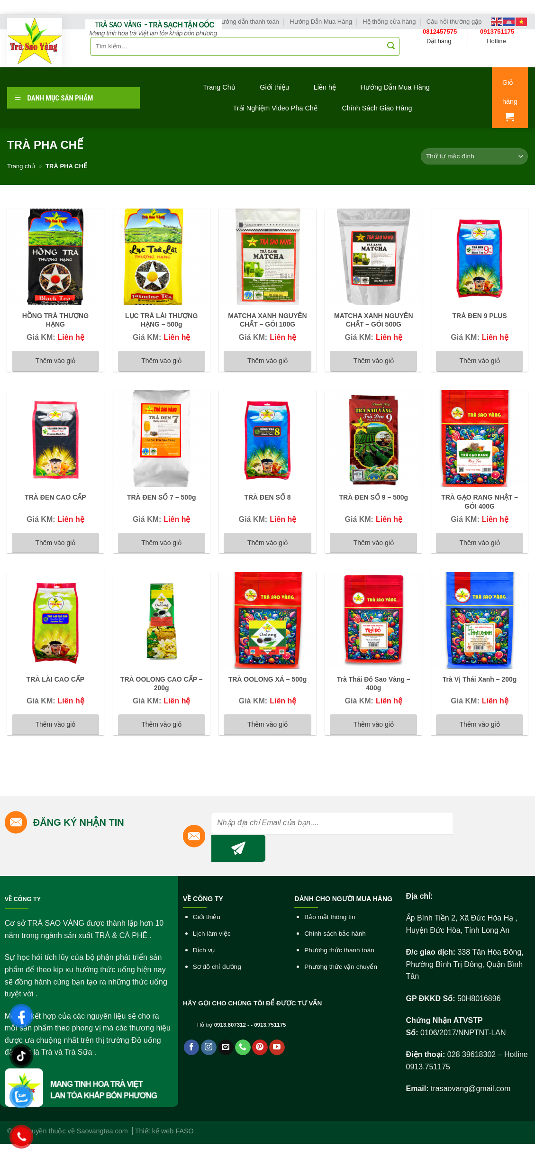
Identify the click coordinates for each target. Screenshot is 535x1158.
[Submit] (391, 46)
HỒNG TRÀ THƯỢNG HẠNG (55, 320)
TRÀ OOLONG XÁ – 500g (267, 679)
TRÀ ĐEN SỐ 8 (267, 497)
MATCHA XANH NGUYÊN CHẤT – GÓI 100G (267, 320)
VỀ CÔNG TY (23, 899)
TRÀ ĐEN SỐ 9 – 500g (373, 497)
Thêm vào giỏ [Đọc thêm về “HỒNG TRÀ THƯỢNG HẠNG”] (55, 361)
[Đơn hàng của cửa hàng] (474, 156)
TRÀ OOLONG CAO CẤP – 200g (161, 683)
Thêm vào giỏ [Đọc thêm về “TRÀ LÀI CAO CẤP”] (55, 724)
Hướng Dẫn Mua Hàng (395, 87)
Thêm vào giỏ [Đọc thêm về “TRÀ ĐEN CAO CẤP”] (55, 543)
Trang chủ (21, 166)
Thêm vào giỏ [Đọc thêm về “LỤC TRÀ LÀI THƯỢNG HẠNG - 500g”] (161, 361)
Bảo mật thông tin (329, 917)
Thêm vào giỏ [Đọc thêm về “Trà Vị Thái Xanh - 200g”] (480, 724)
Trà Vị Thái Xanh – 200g (480, 679)
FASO (184, 1131)
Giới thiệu (274, 87)
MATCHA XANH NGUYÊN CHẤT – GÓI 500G (373, 320)
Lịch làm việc (212, 933)
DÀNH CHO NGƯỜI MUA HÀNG (343, 899)
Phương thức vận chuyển (340, 966)
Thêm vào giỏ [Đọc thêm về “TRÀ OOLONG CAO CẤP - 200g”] (161, 724)
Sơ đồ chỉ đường (217, 966)
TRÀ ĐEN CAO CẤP (55, 497)
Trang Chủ (219, 87)
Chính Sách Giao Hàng (377, 108)
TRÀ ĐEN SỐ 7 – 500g (161, 497)
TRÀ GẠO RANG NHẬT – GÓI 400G (479, 501)
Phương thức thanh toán (339, 950)
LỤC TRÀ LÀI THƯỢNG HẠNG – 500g (161, 320)
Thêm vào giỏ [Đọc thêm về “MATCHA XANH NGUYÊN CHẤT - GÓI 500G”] (374, 361)
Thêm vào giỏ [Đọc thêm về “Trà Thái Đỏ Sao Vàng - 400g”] (374, 724)
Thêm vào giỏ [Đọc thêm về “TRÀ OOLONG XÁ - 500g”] (267, 724)
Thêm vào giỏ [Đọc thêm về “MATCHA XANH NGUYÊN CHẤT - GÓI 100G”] (267, 361)
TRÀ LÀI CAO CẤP (56, 679)
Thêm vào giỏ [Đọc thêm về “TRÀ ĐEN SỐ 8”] (267, 543)
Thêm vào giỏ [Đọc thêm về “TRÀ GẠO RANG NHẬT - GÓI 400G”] (480, 543)
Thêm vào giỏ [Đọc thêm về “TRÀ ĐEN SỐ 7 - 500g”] (161, 543)
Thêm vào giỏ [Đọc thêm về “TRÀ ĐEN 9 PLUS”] (480, 361)
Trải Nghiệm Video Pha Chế (275, 108)
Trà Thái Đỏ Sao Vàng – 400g (373, 683)
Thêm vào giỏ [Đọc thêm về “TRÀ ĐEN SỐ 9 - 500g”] (374, 543)
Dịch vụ (204, 950)
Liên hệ (325, 87)
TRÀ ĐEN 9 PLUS (480, 315)
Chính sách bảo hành (335, 933)
